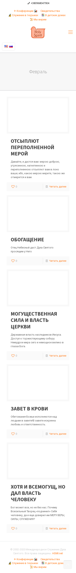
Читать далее (57, 186)
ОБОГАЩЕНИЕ (27, 239)
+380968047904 (40, 3)
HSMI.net (57, 553)
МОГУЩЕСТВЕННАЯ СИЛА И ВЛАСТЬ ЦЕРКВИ (34, 320)
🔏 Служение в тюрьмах (23, 15)
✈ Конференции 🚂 (25, 10)
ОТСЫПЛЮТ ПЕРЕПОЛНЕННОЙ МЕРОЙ (32, 147)
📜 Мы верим (38, 19)
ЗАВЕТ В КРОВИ (29, 408)
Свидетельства (50, 10)
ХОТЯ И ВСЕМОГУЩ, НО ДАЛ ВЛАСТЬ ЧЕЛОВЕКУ (38, 493)
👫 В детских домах (53, 15)
